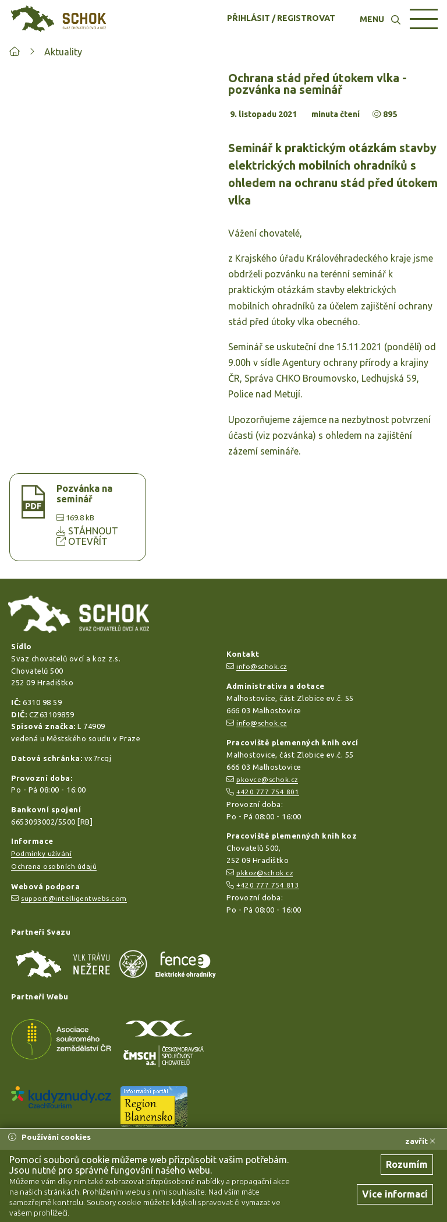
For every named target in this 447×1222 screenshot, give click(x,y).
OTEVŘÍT (82, 541)
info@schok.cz (261, 666)
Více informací (395, 1194)
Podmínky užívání (41, 853)
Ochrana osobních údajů (54, 866)
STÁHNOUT (87, 531)
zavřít (420, 1141)
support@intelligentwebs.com (74, 898)
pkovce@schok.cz (267, 779)
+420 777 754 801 (267, 791)
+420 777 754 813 (267, 885)
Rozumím (407, 1164)
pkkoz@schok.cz (264, 872)
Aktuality (63, 52)
